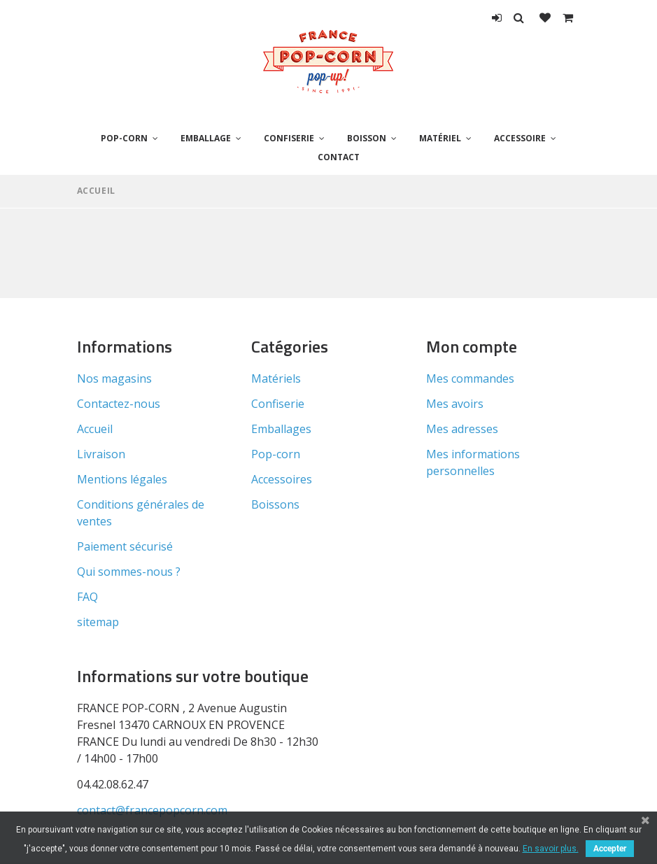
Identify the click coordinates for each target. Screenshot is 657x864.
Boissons (275, 504)
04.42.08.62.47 (112, 784)
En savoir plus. (551, 849)
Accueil (96, 191)
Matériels (276, 378)
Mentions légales (122, 479)
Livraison (101, 454)
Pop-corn (124, 138)
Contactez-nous (118, 403)
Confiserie (289, 138)
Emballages (281, 429)
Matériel (440, 138)
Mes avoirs (454, 403)
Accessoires (281, 479)
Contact (339, 157)
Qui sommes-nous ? (129, 571)
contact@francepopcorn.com (152, 810)
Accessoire (520, 138)
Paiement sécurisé (125, 546)
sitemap (98, 622)
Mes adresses (462, 429)
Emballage (206, 138)
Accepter (609, 849)
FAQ (87, 596)
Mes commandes (470, 378)
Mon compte (471, 346)
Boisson (366, 138)
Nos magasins (114, 378)
